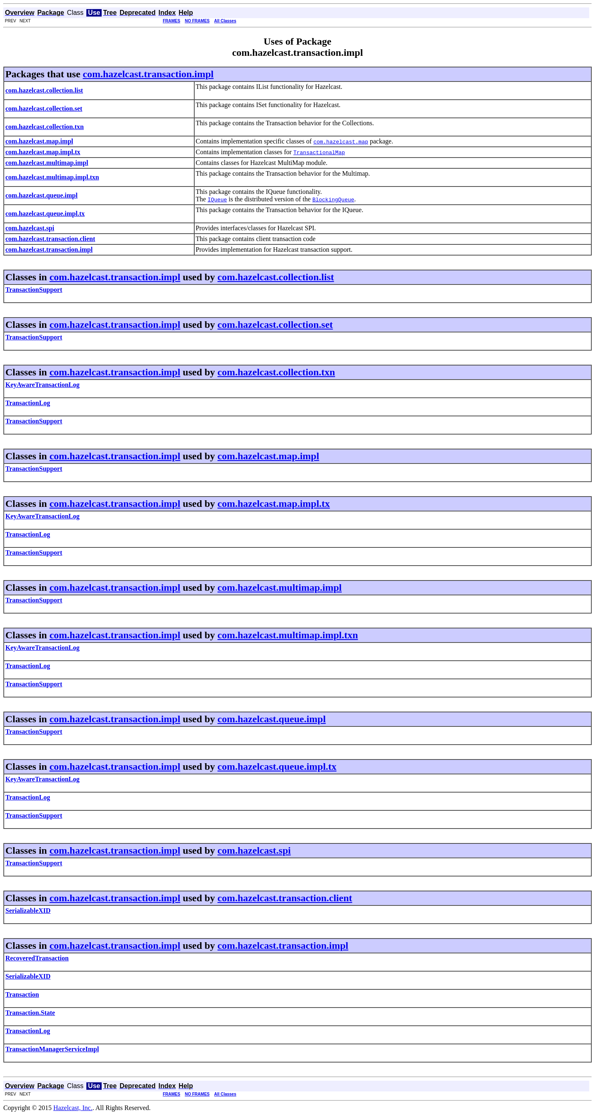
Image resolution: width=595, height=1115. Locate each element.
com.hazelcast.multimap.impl (279, 587)
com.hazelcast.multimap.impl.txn (287, 635)
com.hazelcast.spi (253, 850)
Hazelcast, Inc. (73, 1107)
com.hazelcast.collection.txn (276, 372)
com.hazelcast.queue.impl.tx (276, 766)
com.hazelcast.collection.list (275, 277)
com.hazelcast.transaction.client (284, 898)
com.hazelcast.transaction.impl (148, 74)
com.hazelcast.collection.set (275, 324)
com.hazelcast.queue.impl (271, 719)
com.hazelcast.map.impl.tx (273, 503)
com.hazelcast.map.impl (268, 456)
